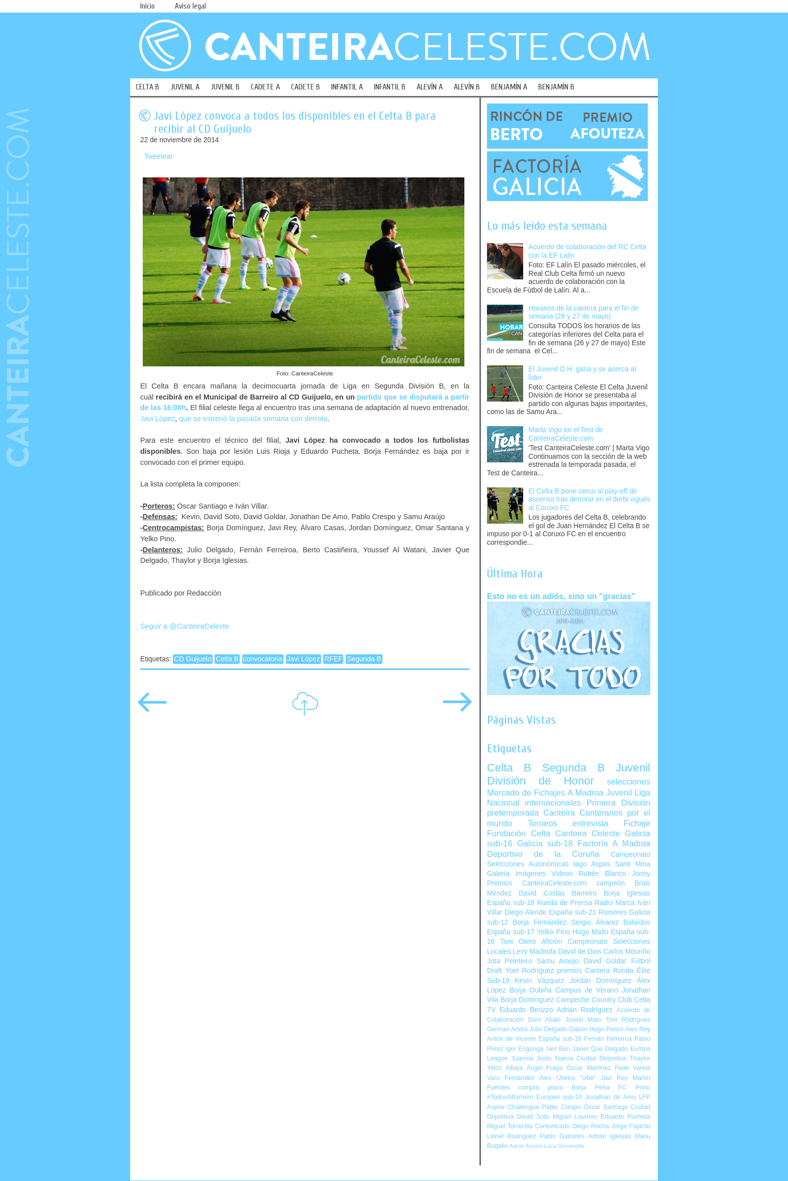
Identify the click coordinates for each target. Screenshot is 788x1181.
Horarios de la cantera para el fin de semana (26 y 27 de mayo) (584, 313)
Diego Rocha (590, 1126)
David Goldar (605, 961)
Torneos (542, 823)
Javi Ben (557, 1048)
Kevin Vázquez (539, 981)
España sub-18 (560, 1038)
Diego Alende (525, 912)
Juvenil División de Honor (568, 774)
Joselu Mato (583, 1019)
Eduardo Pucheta (625, 1116)
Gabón (578, 1029)
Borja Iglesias (627, 893)
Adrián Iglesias (609, 1136)
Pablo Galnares (562, 1136)
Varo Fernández (510, 1077)
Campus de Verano (586, 990)
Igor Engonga (524, 1048)
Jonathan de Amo (610, 1097)
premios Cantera (583, 970)
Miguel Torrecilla (510, 1126)
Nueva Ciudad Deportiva (590, 1058)
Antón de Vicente (511, 1038)
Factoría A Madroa (613, 843)
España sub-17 (510, 932)
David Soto (533, 1116)
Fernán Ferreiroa (608, 1038)
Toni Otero (518, 941)
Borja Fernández (539, 922)
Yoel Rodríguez (529, 970)
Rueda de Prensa (564, 903)
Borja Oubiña (531, 990)
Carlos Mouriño (626, 951)
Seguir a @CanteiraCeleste (184, 626)
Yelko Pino (553, 932)
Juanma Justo (531, 1058)
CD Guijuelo (192, 659)
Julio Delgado (548, 1029)
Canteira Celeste (587, 833)
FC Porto (634, 1087)
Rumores (613, 912)
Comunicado (552, 1126)
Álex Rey (637, 1029)
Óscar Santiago (605, 1107)
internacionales (553, 803)
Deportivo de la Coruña (543, 854)
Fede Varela (632, 1067)
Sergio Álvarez (595, 922)
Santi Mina (632, 864)
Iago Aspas (592, 864)
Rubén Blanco (602, 873)
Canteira (559, 813)
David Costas (542, 893)
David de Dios (579, 951)
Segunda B (364, 659)
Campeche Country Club (594, 1000)
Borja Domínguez (527, 1000)
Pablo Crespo (561, 1107)
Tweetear (158, 156)
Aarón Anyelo (526, 1146)
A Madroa (585, 793)
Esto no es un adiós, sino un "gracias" (561, 596)
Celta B (227, 659)
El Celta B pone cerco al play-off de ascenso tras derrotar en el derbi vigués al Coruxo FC (589, 499)
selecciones (628, 781)
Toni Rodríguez (628, 1019)
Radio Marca (615, 903)
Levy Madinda (534, 951)
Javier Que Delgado (600, 1048)
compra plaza (540, 1087)
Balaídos (636, 922)
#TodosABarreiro (510, 1097)
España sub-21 (572, 912)
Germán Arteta (507, 1029)
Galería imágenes (516, 873)
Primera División (618, 803)
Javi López (157, 419)
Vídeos (562, 873)
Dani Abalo (544, 1019)
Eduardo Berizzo (526, 1010)
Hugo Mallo (590, 932)
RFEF (333, 659)
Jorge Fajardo (630, 1126)
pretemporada (513, 813)
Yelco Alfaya (505, 1067)
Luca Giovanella (564, 1146)
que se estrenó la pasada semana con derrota (253, 419)
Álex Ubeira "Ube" (567, 1077)
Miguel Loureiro (574, 1116)
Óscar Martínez (588, 1067)
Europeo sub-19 (559, 1097)
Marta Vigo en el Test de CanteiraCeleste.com (566, 434)
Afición (551, 941)
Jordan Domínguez (600, 981)
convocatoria (262, 659)
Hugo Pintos (606, 1029)
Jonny (641, 873)
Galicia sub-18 (545, 843)
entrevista (590, 823)
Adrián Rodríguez (585, 1010)
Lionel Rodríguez (511, 1136)
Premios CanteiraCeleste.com (537, 883)
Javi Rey (614, 1077)
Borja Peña (590, 1087)
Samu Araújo (558, 961)
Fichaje (637, 823)
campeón (611, 883)
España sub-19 (510, 903)
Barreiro (584, 893)
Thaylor (640, 1058)
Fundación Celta (518, 833)
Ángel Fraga (545, 1067)
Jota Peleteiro (509, 961)
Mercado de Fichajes (526, 793)
